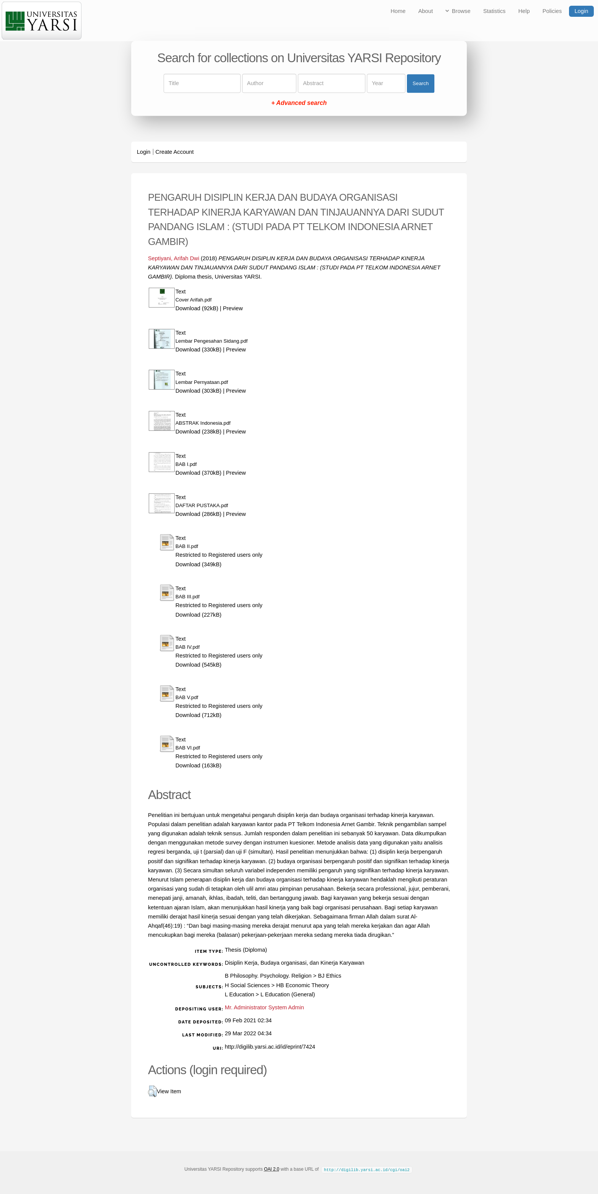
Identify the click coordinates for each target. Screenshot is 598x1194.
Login (581, 11)
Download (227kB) (198, 615)
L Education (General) (287, 994)
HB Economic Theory (302, 985)
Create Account (175, 152)
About (425, 11)
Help (524, 11)
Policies (552, 11)
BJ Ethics (329, 976)
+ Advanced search (299, 103)
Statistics (494, 11)
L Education (239, 994)
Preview (233, 308)
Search (421, 83)
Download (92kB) (196, 308)
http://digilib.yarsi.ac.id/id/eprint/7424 (270, 1047)
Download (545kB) (198, 665)
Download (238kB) (198, 432)
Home (398, 11)
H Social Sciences (247, 985)
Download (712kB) (198, 715)
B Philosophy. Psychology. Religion (268, 976)
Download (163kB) (198, 765)
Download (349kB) (198, 564)
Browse (461, 11)
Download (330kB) (198, 349)
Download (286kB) (198, 514)
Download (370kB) (198, 473)
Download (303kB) (198, 391)
